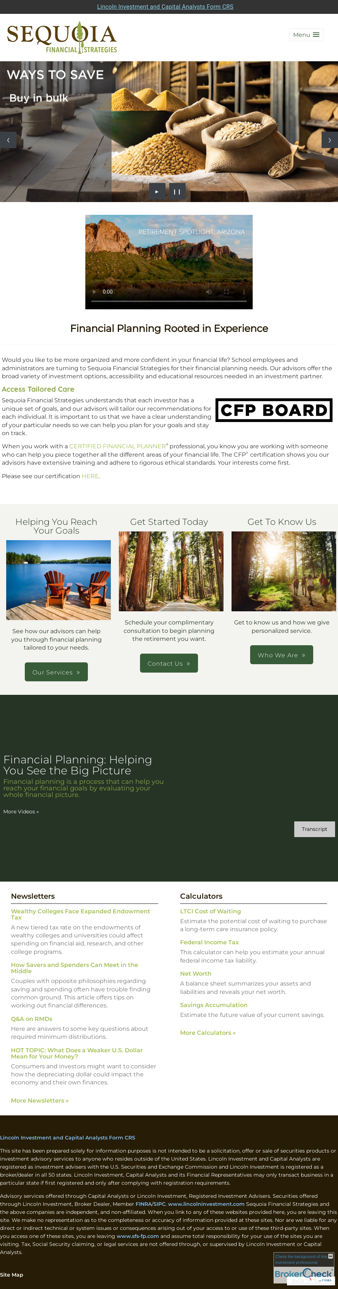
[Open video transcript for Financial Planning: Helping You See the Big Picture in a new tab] (314, 829)
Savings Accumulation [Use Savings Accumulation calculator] (214, 1005)
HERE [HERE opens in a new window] (90, 476)
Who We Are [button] (278, 655)
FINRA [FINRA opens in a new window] (144, 1204)
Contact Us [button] (165, 663)
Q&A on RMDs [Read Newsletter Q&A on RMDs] (31, 1018)
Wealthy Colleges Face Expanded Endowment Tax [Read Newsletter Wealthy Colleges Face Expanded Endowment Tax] (80, 914)
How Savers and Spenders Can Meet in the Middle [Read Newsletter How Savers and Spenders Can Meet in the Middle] (74, 968)
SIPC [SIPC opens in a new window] (160, 1204)
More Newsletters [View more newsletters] (40, 1100)
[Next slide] (330, 140)
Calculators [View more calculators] (201, 896)
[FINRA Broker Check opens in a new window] (303, 1268)
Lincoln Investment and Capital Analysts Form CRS (67, 1137)
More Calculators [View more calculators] (208, 1032)
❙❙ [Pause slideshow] (177, 191)
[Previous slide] (8, 140)
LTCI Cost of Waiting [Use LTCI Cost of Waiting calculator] (210, 911)
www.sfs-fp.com (138, 1236)
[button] (306, 34)
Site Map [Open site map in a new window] (11, 1274)
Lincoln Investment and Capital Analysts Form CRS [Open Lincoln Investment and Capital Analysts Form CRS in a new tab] (165, 6)
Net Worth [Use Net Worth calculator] (195, 973)
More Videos (21, 811)
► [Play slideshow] (157, 191)
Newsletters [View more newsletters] (33, 896)
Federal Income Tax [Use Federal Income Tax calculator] (209, 942)
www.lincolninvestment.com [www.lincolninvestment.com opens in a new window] (206, 1204)
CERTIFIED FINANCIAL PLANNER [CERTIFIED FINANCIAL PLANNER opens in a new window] (117, 446)
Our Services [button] (52, 672)
